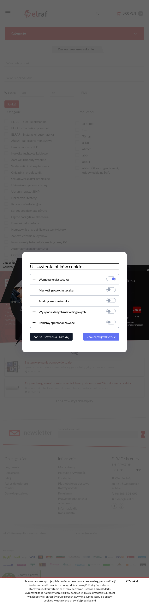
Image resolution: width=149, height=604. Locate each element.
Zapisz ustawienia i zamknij (51, 336)
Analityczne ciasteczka (54, 301)
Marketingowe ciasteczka (56, 290)
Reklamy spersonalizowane (57, 322)
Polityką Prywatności (97, 585)
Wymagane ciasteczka (54, 279)
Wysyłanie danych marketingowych (62, 311)
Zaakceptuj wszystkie (101, 336)
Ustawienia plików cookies (57, 266)
